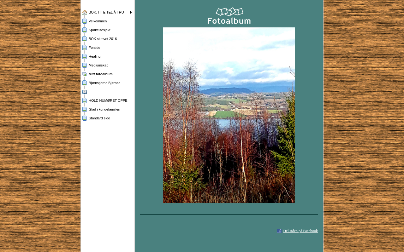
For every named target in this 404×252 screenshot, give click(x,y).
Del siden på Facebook (300, 231)
